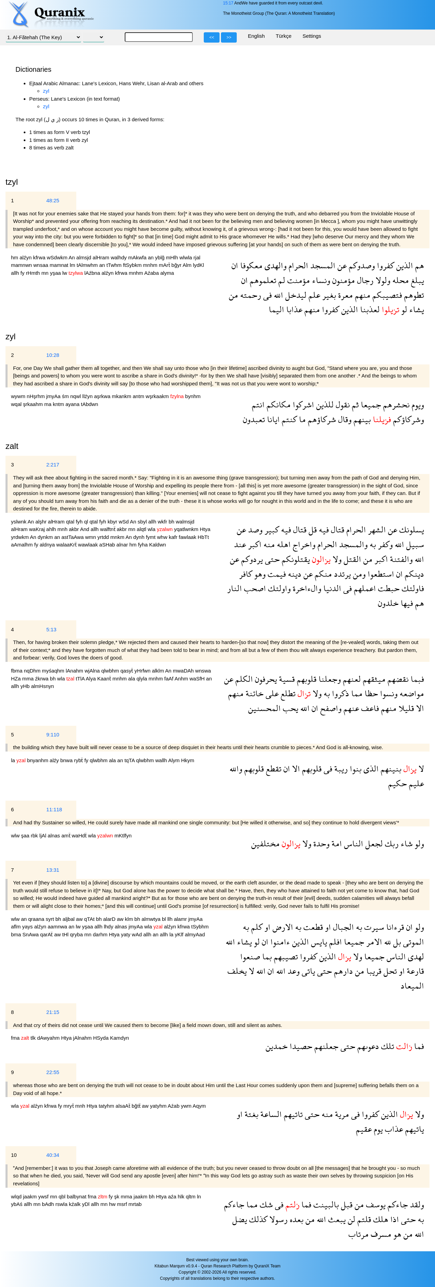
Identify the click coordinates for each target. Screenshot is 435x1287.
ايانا (272, 419)
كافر (245, 574)
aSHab (107, 544)
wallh (161, 760)
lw (65, 273)
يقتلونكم (295, 559)
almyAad (195, 934)
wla (152, 529)
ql (87, 521)
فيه (323, 529)
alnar (123, 544)
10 (14, 1155)
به (372, 544)
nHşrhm (36, 396)
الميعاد (412, 985)
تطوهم (413, 295)
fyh (80, 521)
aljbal (69, 919)
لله (386, 941)
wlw (16, 835)
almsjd (84, 257)
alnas (55, 835)
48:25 (52, 200)
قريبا (372, 971)
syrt (50, 919)
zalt (11, 446)
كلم (256, 927)
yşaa (56, 273)
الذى (370, 768)
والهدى (275, 265)
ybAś (17, 1204)
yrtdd (104, 537)
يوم (377, 1129)
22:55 (52, 1072)
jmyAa (54, 396)
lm (73, 265)
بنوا (354, 768)
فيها (406, 603)
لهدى (415, 956)
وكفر (384, 544)
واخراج (303, 544)
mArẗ (165, 265)
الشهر (376, 529)
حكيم (397, 783)
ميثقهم (373, 679)
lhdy (109, 926)
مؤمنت (297, 280)
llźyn (88, 396)
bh (172, 521)
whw (163, 537)
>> (228, 37)
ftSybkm (133, 265)
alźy (55, 760)
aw (80, 919)
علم (313, 295)
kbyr (113, 521)
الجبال (342, 927)
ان (235, 265)
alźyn (26, 257)
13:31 (52, 870)
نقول (342, 404)
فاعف (369, 708)
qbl (62, 1196)
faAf (169, 678)
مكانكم (278, 404)
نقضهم (397, 679)
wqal (17, 404)
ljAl (44, 835)
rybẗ (79, 760)
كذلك (257, 1219)
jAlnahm (83, 1038)
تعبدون (254, 419)
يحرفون (265, 679)
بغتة (250, 1114)
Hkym (187, 760)
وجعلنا (328, 679)
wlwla (186, 257)
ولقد (416, 1204)
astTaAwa (73, 537)
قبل (346, 1204)
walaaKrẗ (67, 544)
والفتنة (400, 559)
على (271, 693)
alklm (158, 671)
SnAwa (31, 934)
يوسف (375, 1204)
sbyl (143, 521)
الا (419, 708)
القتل (351, 559)
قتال (336, 529)
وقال (344, 419)
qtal (71, 521)
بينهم (361, 419)
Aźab (174, 1106)
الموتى (412, 941)
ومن (358, 574)
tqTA (130, 760)
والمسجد (352, 544)
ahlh (52, 529)
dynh (139, 537)
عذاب (393, 1129)
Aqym (199, 1106)
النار (234, 588)
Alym (174, 760)
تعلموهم (262, 280)
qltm (191, 1196)
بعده (295, 1219)
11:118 (54, 809)
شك (265, 1204)
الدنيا (331, 588)
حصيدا (300, 1046)
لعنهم (351, 679)
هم (418, 265)
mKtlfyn (123, 835)
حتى (271, 559)
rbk (35, 835)
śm (66, 396)
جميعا (370, 404)
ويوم (417, 404)
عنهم (350, 708)
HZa (16, 678)
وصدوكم (361, 265)
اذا (393, 1219)
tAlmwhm (88, 265)
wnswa (203, 671)
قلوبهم (305, 679)
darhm (101, 934)
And (85, 529)
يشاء (415, 309)
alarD (110, 919)
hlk (182, 1196)
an (151, 257)
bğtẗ (137, 1106)
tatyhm (107, 1106)
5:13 (51, 629)
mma (28, 678)
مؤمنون (342, 280)
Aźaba (152, 273)
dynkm (46, 537)
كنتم (288, 419)
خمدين (277, 1046)
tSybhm (200, 926)
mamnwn (22, 265)
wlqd (17, 1196)
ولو (418, 843)
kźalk (75, 1204)
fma (16, 1038)
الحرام (297, 265)
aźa (173, 1196)
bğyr (177, 265)
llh (170, 919)
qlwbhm (111, 671)
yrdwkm (20, 537)
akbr (74, 529)
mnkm (117, 537)
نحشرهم (395, 404)
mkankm (122, 396)
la (13, 760)
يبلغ (416, 280)
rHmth (33, 273)
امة (336, 843)
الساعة (270, 1114)
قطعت (312, 927)
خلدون (388, 603)
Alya (91, 678)
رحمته (249, 295)
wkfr (163, 521)
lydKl (198, 265)
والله (236, 768)
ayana (73, 404)
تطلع (287, 693)
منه (268, 544)
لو (403, 309)
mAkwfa (138, 257)
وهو (259, 574)
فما (418, 1046)
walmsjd (185, 521)
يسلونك (410, 529)
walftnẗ (108, 529)
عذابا (293, 309)
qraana (37, 919)
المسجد (321, 265)
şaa (26, 835)
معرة (344, 295)
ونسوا (388, 693)
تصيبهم (285, 956)
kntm (59, 404)
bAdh (48, 1204)
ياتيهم (413, 1129)
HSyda (101, 1038)
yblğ (160, 257)
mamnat (60, 265)
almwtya (152, 919)
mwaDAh (184, 671)
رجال (364, 280)
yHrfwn (143, 671)
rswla (62, 1204)
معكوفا (250, 265)
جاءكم (397, 1204)
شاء (406, 843)
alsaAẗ (123, 1106)
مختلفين (265, 843)
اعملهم (364, 588)
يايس (318, 941)
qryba (77, 934)
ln (199, 1196)
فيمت (276, 574)
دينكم (413, 574)
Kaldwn (157, 544)
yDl (86, 1204)
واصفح (330, 708)
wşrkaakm (158, 396)
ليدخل (294, 295)
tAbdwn (89, 404)
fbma (17, 671)
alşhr (41, 521)
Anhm (182, 678)
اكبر (253, 544)
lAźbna (92, 273)
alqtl (142, 529)
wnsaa (41, 265)
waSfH (197, 678)
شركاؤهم (321, 419)
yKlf (180, 934)
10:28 (52, 355)
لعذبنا (369, 309)
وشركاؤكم (407, 419)
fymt (151, 537)
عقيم (364, 1129)
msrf (123, 1204)
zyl (46, 91)
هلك (379, 1219)
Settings (311, 36)
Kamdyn (119, 1038)
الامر (373, 941)
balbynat (77, 1196)
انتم (258, 404)
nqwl (76, 396)
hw (113, 1204)
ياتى (307, 971)
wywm (19, 396)
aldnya (48, 544)
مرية (341, 1114)
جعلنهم (325, 1046)
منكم (322, 574)
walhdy (119, 257)
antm (139, 396)
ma (48, 404)
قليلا (405, 708)
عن (341, 265)
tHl (66, 934)
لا (420, 768)
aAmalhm (22, 544)
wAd (137, 934)
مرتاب (358, 1234)
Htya (205, 529)
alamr (181, 919)
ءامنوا (279, 941)
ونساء (320, 280)
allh (16, 273)
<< (211, 37)
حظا (370, 693)
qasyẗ (127, 671)
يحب (289, 708)
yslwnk (19, 521)
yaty (126, 934)
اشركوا (302, 404)
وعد (293, 971)
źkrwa (42, 678)
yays (28, 926)
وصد (254, 529)
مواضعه (411, 693)
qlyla (142, 678)
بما (266, 956)
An (73, 257)
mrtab (135, 1204)
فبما (416, 679)
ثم (354, 404)
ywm (186, 1106)
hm (15, 257)
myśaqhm (54, 671)
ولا (336, 559)
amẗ (67, 835)
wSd (124, 521)
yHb (26, 686)
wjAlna (93, 671)
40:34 (52, 1155)
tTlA (81, 678)
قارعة (414, 971)
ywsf (44, 1196)
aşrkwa (103, 396)
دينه (293, 574)
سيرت (373, 927)
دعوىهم (367, 1046)
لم (280, 280)
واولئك (278, 588)
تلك (386, 1046)
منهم (361, 295)
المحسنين (264, 708)
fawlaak (188, 537)
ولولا (381, 280)
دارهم (342, 971)
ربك (391, 843)
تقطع (272, 768)
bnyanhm (38, 760)
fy (23, 273)
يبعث (336, 1219)
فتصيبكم (386, 295)
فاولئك (412, 588)
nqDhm (33, 671)
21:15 (52, 1012)
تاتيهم (292, 1114)
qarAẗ (47, 934)
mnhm (151, 265)
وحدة (320, 843)
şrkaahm (33, 404)
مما (355, 693)
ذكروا (339, 693)
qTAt (90, 919)
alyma (167, 273)
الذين (403, 265)
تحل (389, 971)
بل (396, 941)
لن (350, 1219)
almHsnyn (42, 686)
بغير (328, 295)
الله (277, 295)
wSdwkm (57, 257)
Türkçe (284, 36)
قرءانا (394, 927)
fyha (143, 544)
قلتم (363, 1219)
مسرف (380, 1234)
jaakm (30, 1196)
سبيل (414, 544)
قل (311, 529)
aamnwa (58, 926)
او (327, 927)
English (256, 36)
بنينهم (390, 768)
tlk (34, 1038)
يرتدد (341, 574)
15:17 (228, 3)
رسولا (277, 1219)
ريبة (340, 768)
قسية (286, 679)
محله (399, 280)
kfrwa (40, 257)
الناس (352, 843)
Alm (187, 265)
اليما (276, 309)
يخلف (237, 971)
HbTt (203, 537)
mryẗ (69, 1106)
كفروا (384, 265)
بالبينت (325, 1204)
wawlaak (88, 544)
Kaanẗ (104, 678)
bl (164, 919)
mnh (63, 529)
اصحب (254, 588)
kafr (174, 537)
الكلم (243, 679)
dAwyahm (49, 1038)
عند (240, 544)
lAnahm (75, 671)
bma (16, 934)
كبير (271, 529)
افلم (334, 941)
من (233, 295)
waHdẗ (80, 835)
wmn (91, 537)
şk (117, 1196)
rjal (196, 257)
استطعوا (380, 574)
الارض (281, 927)
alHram (102, 257)
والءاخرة (306, 588)
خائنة (254, 693)
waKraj (37, 529)
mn (45, 273)
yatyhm (159, 1106)
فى (266, 295)
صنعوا (250, 956)
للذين (324, 404)
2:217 (52, 464)
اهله (283, 544)
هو (396, 1234)
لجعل (373, 843)
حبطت (388, 588)
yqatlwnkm (187, 529)
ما (301, 419)
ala (132, 678)
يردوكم (251, 559)
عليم (415, 783)
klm (130, 919)
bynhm (193, 396)
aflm (16, 926)
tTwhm (115, 265)
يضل (239, 1219)
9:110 (52, 734)
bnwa (67, 760)
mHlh (172, 257)
